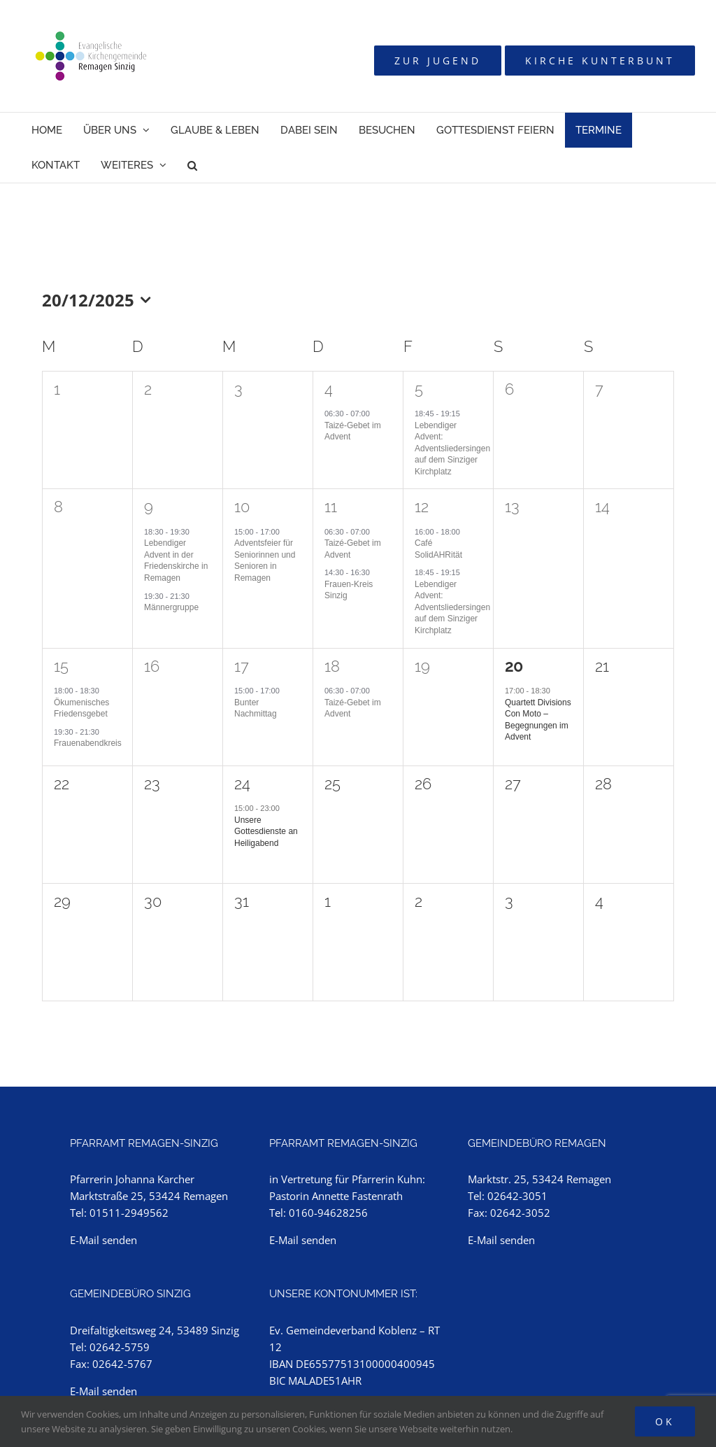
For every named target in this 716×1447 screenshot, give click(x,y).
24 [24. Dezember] (242, 784)
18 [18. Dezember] (332, 666)
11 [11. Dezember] (330, 506)
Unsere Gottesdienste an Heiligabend (266, 831)
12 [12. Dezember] (422, 506)
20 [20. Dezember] (514, 666)
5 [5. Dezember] (419, 389)
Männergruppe (171, 607)
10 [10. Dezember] (242, 506)
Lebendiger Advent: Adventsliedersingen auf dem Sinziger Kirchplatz (452, 449)
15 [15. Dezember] (61, 666)
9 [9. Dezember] (148, 506)
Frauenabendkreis (88, 743)
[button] (192, 165)
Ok (665, 1421)
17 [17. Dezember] (241, 666)
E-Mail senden (103, 1240)
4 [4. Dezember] (328, 389)
